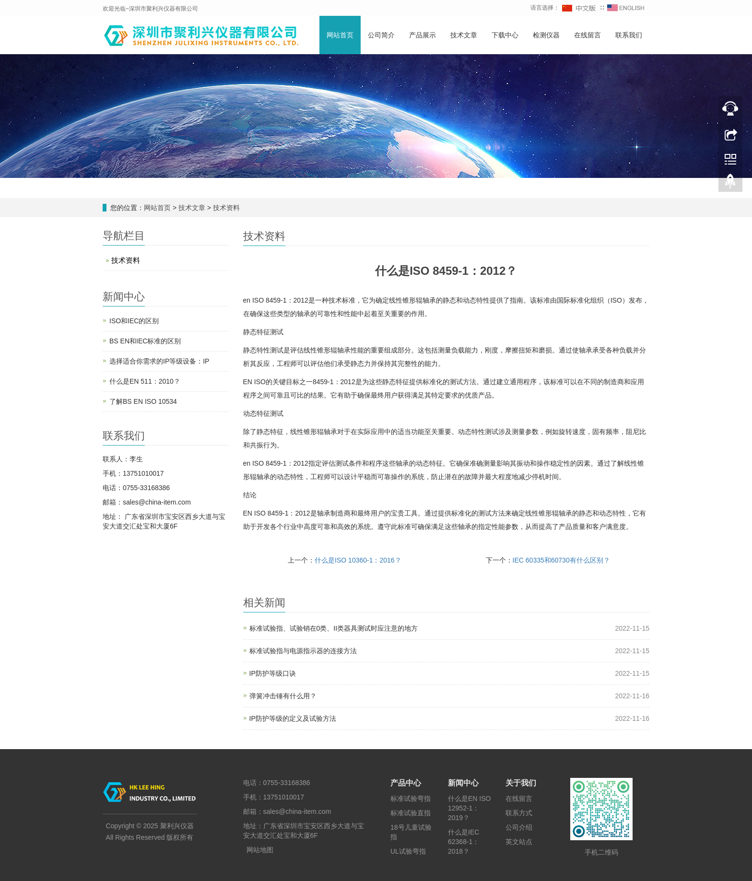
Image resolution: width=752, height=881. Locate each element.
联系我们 (628, 35)
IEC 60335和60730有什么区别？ (561, 560)
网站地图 (260, 850)
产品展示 (422, 35)
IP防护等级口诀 (272, 673)
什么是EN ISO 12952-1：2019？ (469, 808)
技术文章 (463, 35)
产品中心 (405, 783)
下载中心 (505, 35)
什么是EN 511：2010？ (144, 381)
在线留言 (587, 35)
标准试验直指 (410, 813)
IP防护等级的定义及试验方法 (292, 718)
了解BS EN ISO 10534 (143, 401)
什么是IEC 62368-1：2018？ (463, 841)
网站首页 (340, 35)
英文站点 (518, 842)
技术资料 (225, 207)
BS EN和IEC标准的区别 (145, 341)
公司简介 (381, 35)
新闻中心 (463, 783)
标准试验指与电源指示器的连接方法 (303, 651)
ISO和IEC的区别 (134, 321)
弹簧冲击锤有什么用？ (283, 696)
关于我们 (520, 783)
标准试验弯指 (410, 798)
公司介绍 (518, 827)
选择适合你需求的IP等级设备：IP (159, 361)
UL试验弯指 (408, 851)
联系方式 (518, 813)
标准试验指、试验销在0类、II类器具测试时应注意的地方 (333, 628)
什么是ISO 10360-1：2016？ (358, 560)
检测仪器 (546, 35)
